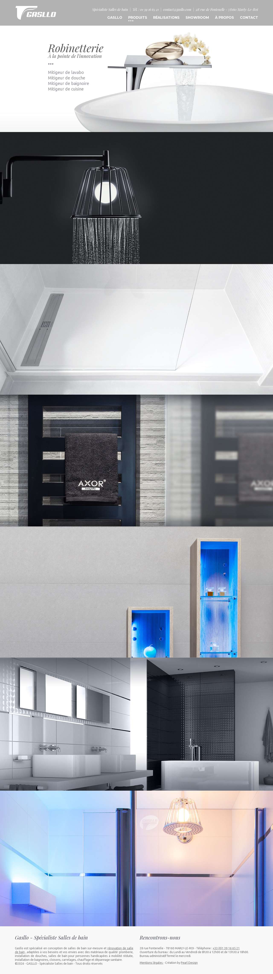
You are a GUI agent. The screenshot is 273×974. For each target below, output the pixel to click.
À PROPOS (224, 17)
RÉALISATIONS (166, 17)
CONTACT (249, 17)
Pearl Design (189, 962)
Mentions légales (151, 962)
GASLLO (114, 17)
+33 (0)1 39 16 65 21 (226, 948)
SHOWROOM (197, 17)
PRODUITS (137, 17)
